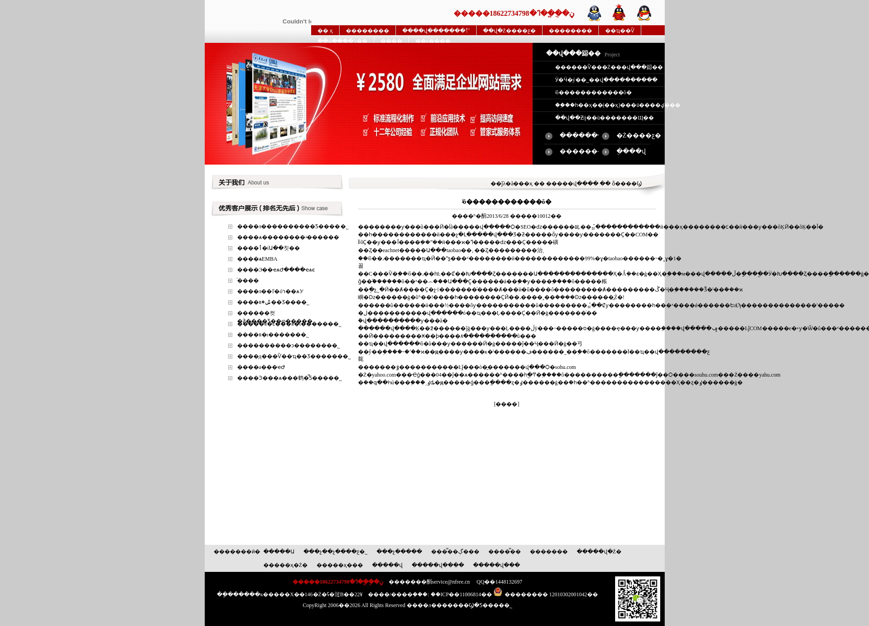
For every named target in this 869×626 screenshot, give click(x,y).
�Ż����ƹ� (639, 135)
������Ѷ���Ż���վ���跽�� (609, 67)
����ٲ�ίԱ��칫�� (268, 248)
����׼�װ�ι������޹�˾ (273, 334)
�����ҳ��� (340, 565)
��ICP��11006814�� (461, 594)
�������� (367, 31)
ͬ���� (248, 280)
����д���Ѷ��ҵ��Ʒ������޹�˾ (294, 356)
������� (549, 551)
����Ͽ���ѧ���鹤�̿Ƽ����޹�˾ (289, 378)
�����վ (387, 565)
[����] (507, 404)
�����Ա (278, 551)
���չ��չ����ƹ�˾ (335, 551)
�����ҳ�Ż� (285, 565)
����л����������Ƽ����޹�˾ (293, 226)
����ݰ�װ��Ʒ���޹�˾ (273, 302)
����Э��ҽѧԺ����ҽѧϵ (276, 270)
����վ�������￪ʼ (436, 31)
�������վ (584, 135)
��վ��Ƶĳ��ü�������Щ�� (604, 118)
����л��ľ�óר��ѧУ (270, 291)
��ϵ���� (433, 41)
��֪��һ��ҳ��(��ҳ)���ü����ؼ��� (617, 105)
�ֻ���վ (631, 151)
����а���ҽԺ (261, 367)
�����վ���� (438, 565)
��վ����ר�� (342, 41)
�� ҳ (325, 31)
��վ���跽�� (573, 53)
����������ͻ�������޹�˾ (288, 345)
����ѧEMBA (257, 259)
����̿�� (504, 551)
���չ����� (399, 551)
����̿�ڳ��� (455, 551)
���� (391, 41)
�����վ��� (496, 565)
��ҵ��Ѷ (620, 31)
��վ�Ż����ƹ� (509, 31)
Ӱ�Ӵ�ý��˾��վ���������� (606, 80)
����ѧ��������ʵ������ (288, 237)
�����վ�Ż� (599, 551)
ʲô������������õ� (593, 92)
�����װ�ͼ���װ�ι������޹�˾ (289, 324)
